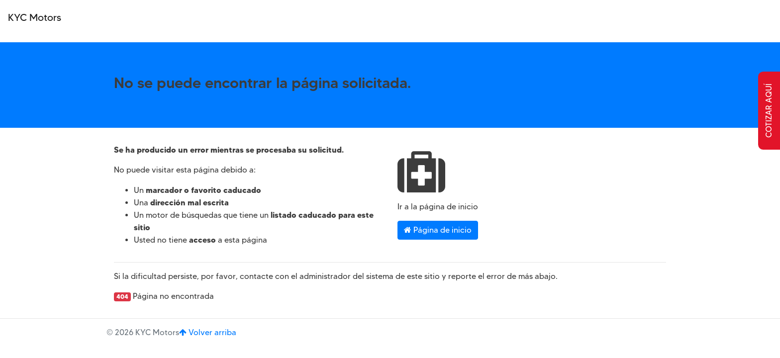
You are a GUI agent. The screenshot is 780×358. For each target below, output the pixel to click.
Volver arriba (207, 332)
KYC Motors (34, 17)
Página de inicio (438, 230)
